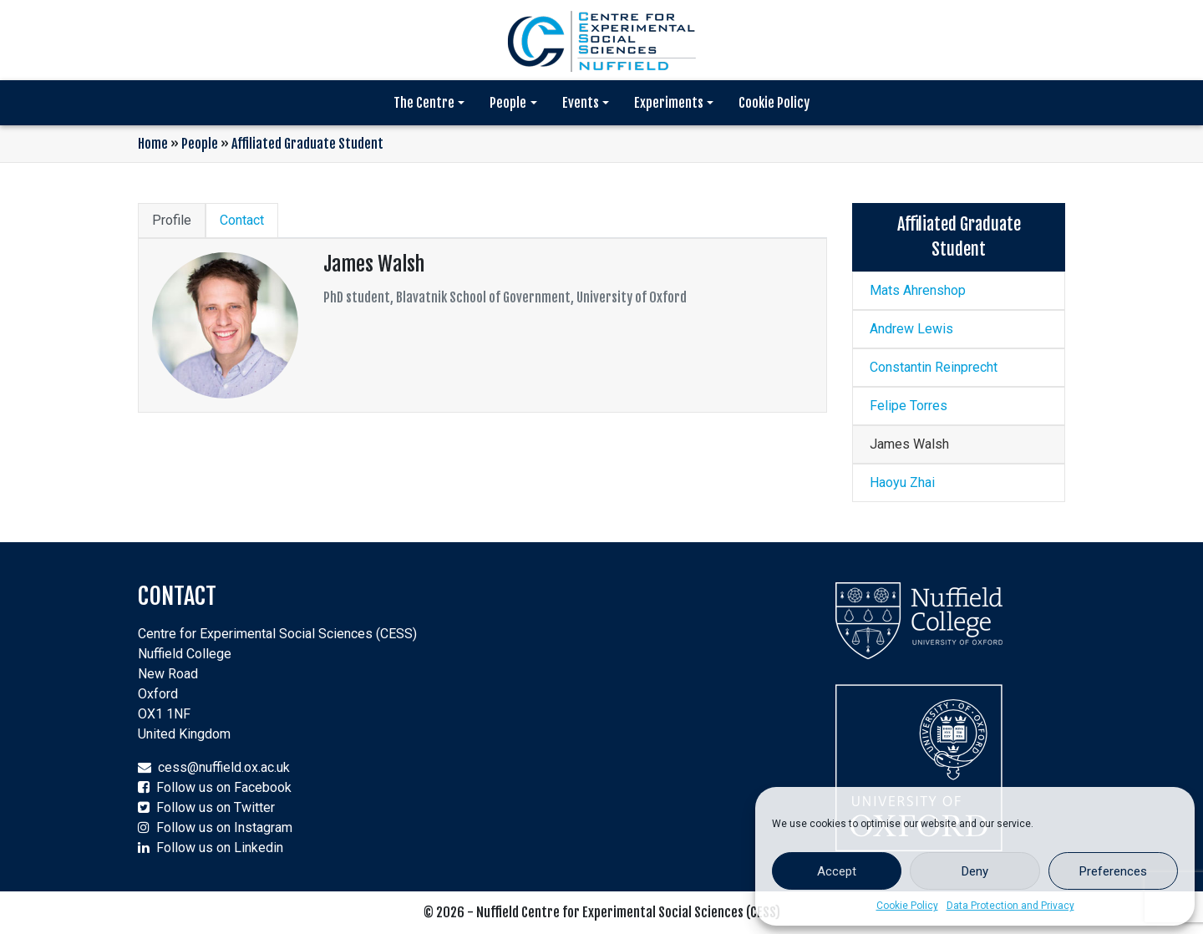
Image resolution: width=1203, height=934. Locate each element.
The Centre (423, 102)
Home (153, 143)
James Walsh (909, 444)
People (508, 102)
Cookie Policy (907, 905)
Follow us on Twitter (215, 807)
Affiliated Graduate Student (307, 143)
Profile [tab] (171, 220)
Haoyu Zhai (902, 482)
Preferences (1113, 871)
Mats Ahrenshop (918, 290)
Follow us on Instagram (224, 827)
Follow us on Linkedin (219, 847)
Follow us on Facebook (224, 787)
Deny (975, 871)
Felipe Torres (908, 406)
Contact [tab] (242, 220)
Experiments (668, 102)
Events (580, 102)
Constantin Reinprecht (933, 367)
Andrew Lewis (911, 329)
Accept (836, 871)
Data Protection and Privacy (1010, 905)
